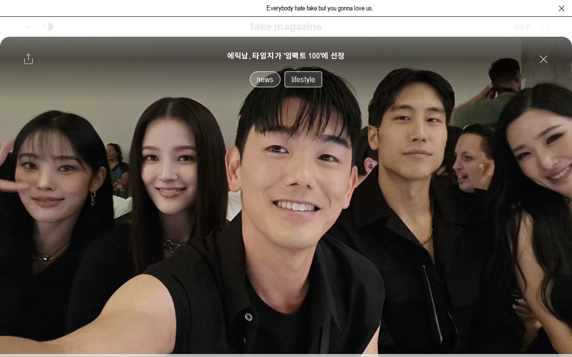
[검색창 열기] (545, 26)
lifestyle (303, 79)
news (265, 79)
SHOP (522, 26)
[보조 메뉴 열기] (28, 26)
